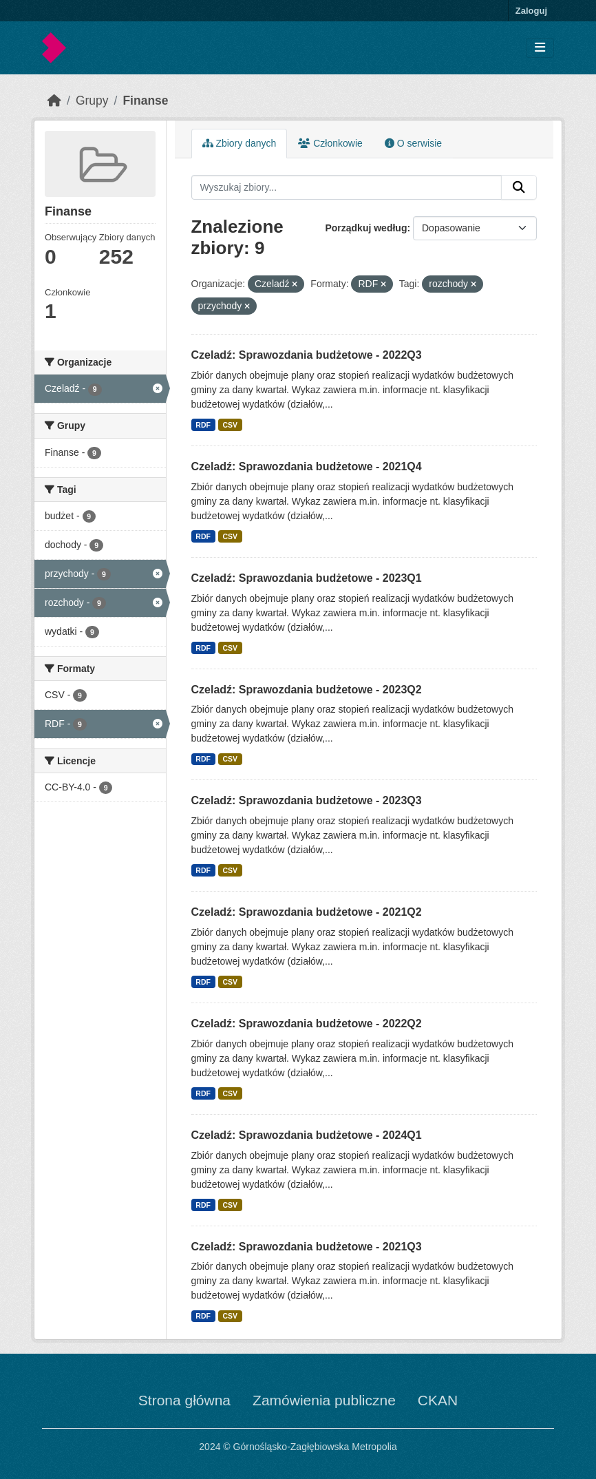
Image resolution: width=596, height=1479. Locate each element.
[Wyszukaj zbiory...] (346, 187)
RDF (203, 425)
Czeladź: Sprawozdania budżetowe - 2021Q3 (306, 1246)
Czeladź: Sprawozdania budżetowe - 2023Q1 (306, 578)
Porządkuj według (366, 227)
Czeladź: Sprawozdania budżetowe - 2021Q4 (306, 466)
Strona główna (184, 1400)
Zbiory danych (239, 143)
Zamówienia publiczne (324, 1400)
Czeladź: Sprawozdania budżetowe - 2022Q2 (306, 1023)
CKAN (438, 1400)
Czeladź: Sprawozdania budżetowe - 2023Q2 (306, 689)
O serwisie (413, 143)
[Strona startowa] (54, 100)
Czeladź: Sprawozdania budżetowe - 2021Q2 (306, 912)
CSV (229, 425)
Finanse (145, 100)
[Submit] (519, 187)
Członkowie (330, 143)
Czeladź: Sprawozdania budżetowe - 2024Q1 (306, 1135)
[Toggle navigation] (540, 48)
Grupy (92, 100)
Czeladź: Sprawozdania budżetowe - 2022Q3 (306, 355)
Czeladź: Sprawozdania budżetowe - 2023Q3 (306, 800)
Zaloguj (531, 11)
